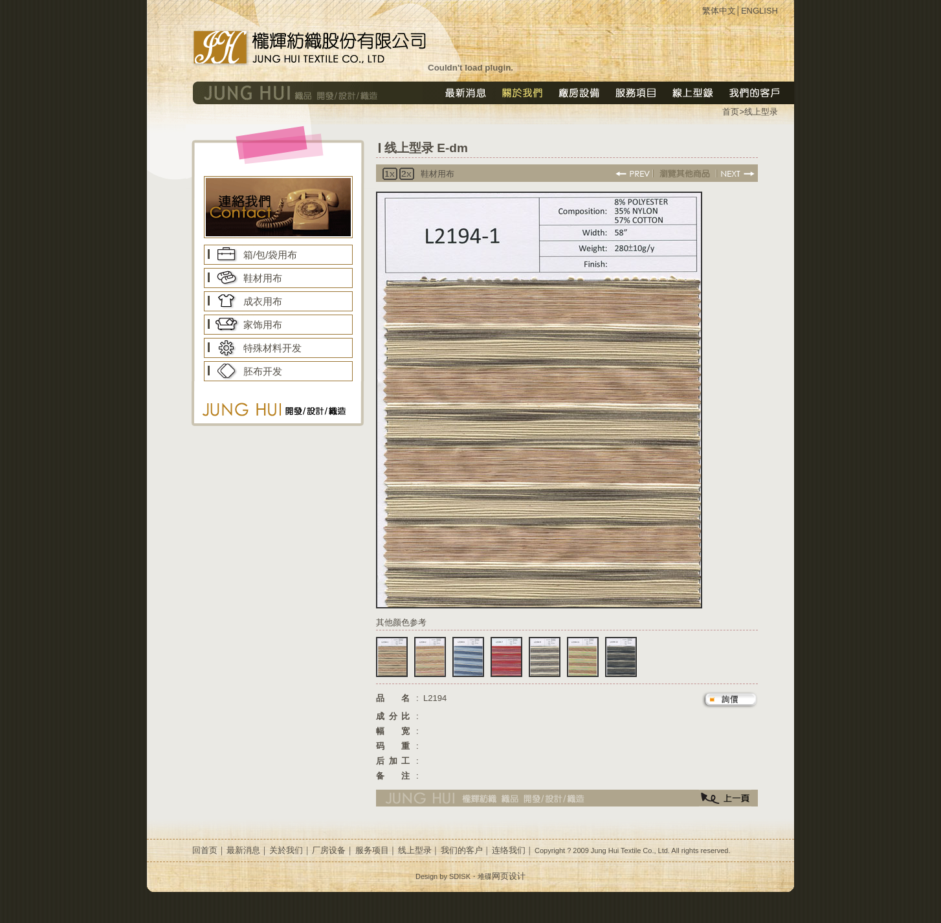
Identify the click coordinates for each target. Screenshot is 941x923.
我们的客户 (462, 850)
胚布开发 (262, 371)
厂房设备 (329, 850)
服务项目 (372, 850)
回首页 (204, 850)
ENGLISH (759, 11)
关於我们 (286, 850)
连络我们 (509, 850)
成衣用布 (262, 301)
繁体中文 (719, 11)
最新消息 (243, 850)
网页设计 (509, 876)
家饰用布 (262, 324)
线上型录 (761, 112)
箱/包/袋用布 (270, 254)
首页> (733, 112)
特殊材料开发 (272, 347)
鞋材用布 (262, 278)
